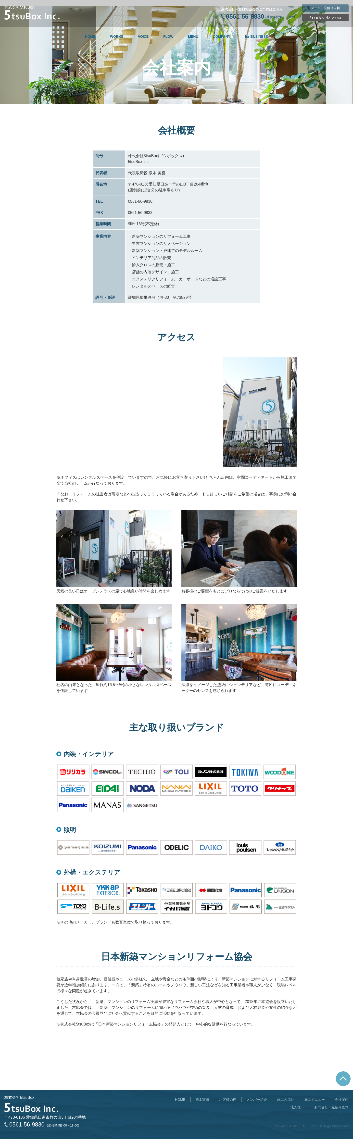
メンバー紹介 (256, 1099)
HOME (90, 36)
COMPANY (221, 36)
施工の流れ (285, 1099)
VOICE (143, 36)
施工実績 (202, 1099)
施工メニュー (314, 1099)
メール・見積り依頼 (325, 8)
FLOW (168, 36)
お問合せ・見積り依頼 (331, 1107)
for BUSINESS (256, 36)
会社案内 (342, 1099)
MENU (193, 36)
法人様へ (297, 1107)
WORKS (116, 36)
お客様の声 (227, 1099)
